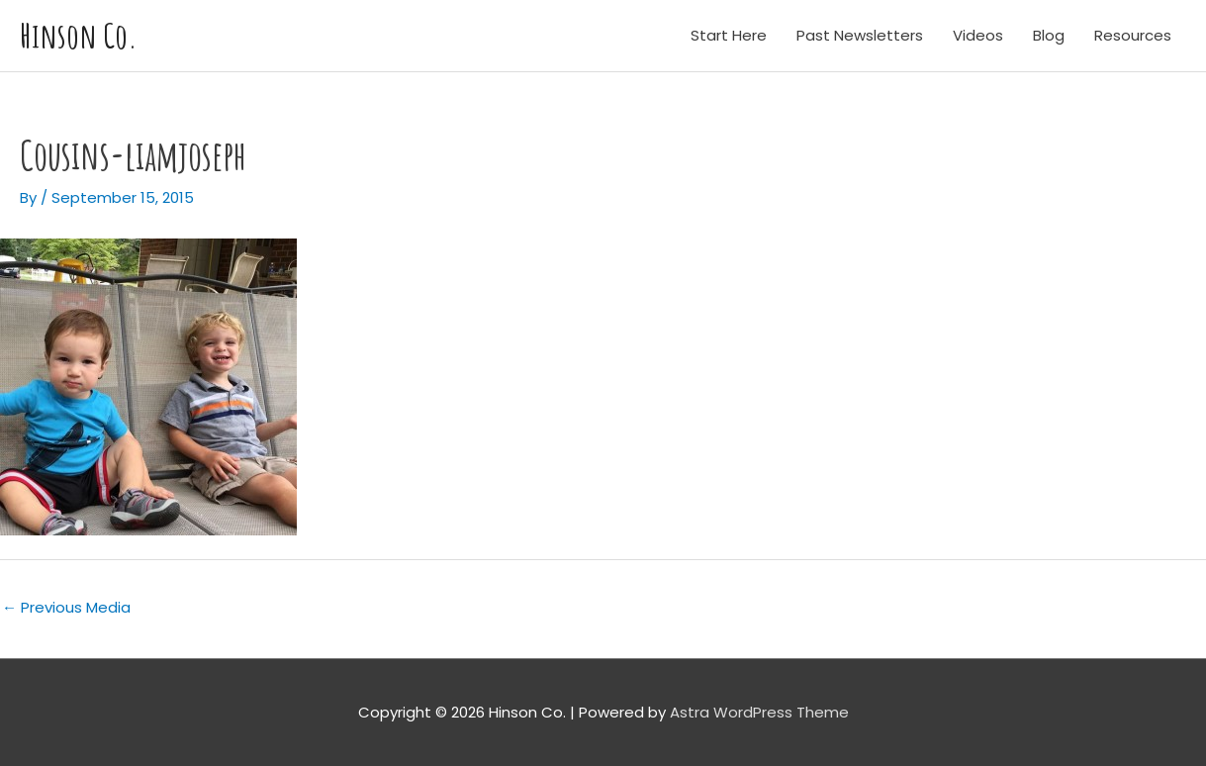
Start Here (729, 35)
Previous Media (66, 607)
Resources (1132, 35)
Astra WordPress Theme (759, 712)
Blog (1049, 35)
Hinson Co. (79, 35)
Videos (978, 35)
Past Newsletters (859, 35)
